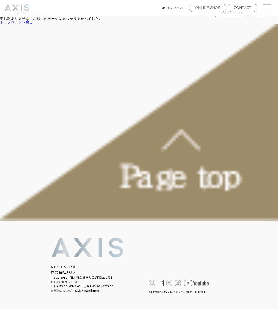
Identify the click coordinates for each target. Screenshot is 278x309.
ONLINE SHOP (207, 7)
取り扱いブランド (173, 7)
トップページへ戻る (16, 22)
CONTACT (242, 7)
